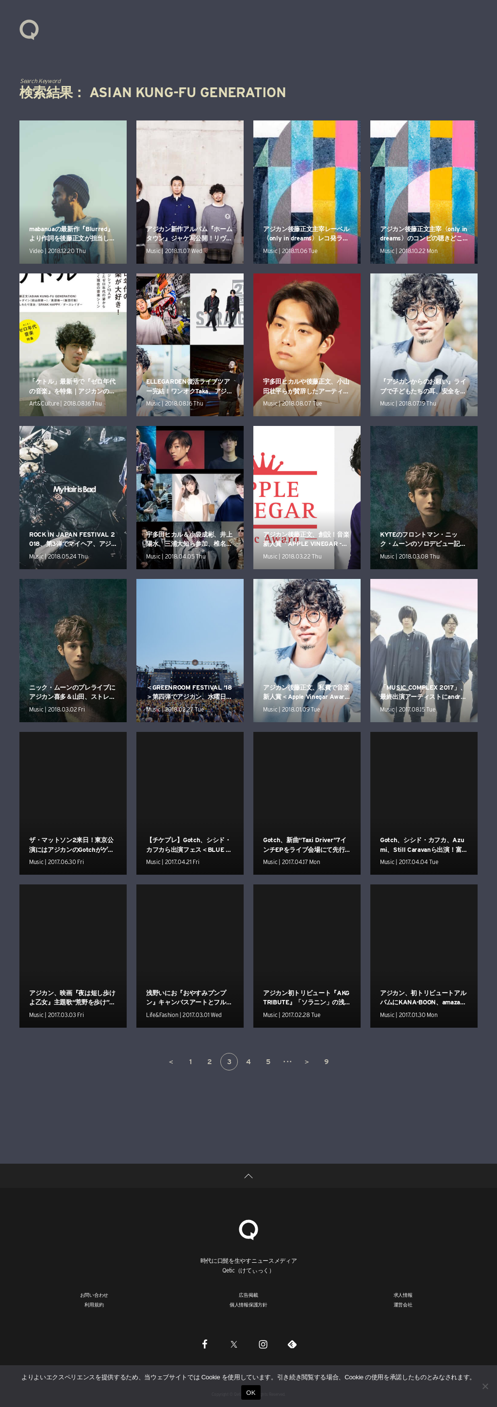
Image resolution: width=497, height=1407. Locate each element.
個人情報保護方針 (248, 1304)
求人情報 (403, 1295)
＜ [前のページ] (170, 1062)
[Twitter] (233, 1344)
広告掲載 (248, 1295)
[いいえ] (485, 1386)
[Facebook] (204, 1344)
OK (250, 1392)
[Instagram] (263, 1344)
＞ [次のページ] (306, 1062)
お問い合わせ (94, 1295)
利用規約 (93, 1304)
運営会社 (403, 1304)
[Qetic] (248, 1228)
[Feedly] (292, 1344)
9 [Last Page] (326, 1062)
